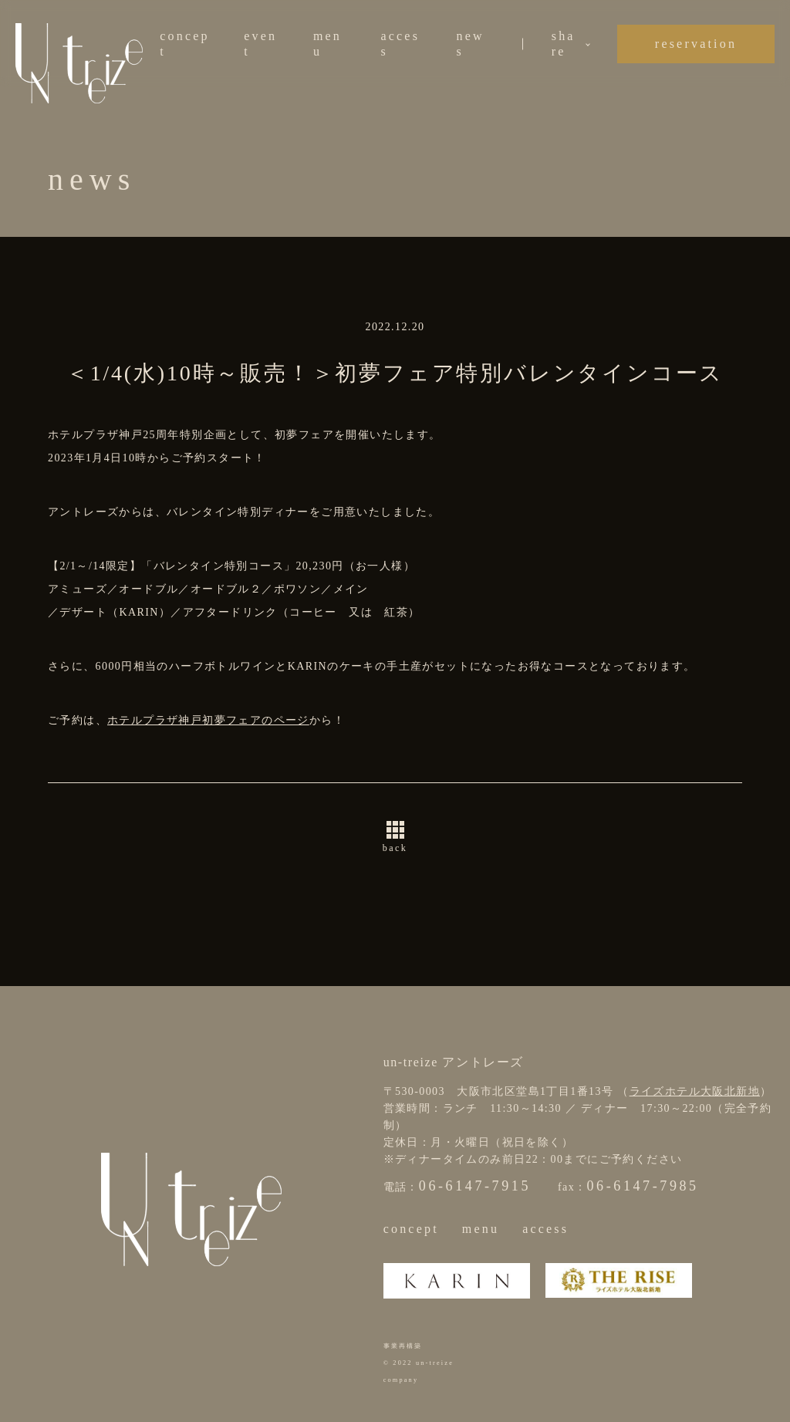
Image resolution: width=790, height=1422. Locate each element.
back (395, 848)
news (470, 43)
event (260, 43)
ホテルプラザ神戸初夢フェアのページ (208, 720)
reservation (696, 43)
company (401, 1379)
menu (327, 43)
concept (185, 43)
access (400, 43)
